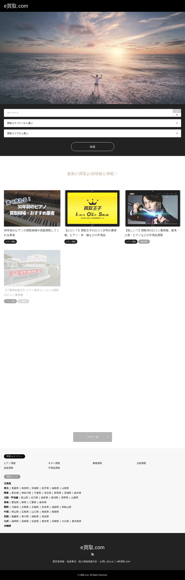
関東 (6, 492)
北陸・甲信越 (11, 497)
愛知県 (15, 502)
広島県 (25, 511)
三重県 (32, 502)
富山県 (24, 497)
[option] (92, 58)
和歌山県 (66, 507)
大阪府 (15, 507)
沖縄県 (7, 526)
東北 (6, 488)
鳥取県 (45, 511)
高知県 (45, 516)
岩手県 (45, 488)
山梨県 (74, 497)
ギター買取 (54, 463)
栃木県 (77, 492)
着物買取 (97, 463)
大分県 (65, 521)
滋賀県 (55, 507)
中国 (6, 511)
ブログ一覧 (92, 437)
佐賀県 (35, 521)
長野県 (64, 497)
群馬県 (57, 492)
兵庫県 (25, 507)
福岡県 (15, 521)
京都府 (35, 507)
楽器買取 (8, 468)
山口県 (35, 511)
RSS (92, 554)
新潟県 (54, 497)
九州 (6, 521)
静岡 (24, 502)
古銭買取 (141, 463)
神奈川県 (26, 492)
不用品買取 (54, 468)
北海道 (7, 483)
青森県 (15, 488)
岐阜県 (42, 502)
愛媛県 (15, 516)
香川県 (25, 516)
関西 (6, 507)
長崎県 (25, 521)
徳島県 (35, 516)
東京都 (15, 492)
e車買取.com (123, 561)
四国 (6, 516)
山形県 (65, 488)
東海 (6, 502)
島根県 (55, 511)
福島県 (55, 488)
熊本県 (45, 521)
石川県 (34, 497)
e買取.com (92, 547)
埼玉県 (47, 492)
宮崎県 (55, 521)
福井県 (44, 497)
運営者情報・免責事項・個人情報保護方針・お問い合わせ (83, 561)
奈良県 (45, 507)
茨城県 (67, 492)
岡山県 (15, 511)
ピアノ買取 (10, 463)
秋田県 (25, 488)
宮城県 (35, 488)
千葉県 (37, 492)
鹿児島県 (76, 521)
